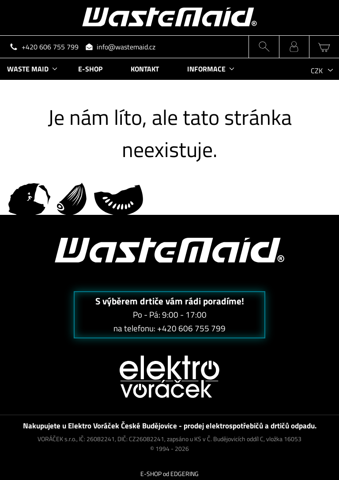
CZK (317, 70)
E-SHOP (90, 69)
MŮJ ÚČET (294, 47)
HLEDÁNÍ (264, 47)
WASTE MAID (28, 69)
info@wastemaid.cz (126, 46)
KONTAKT (145, 69)
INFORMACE (206, 69)
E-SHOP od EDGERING (169, 474)
